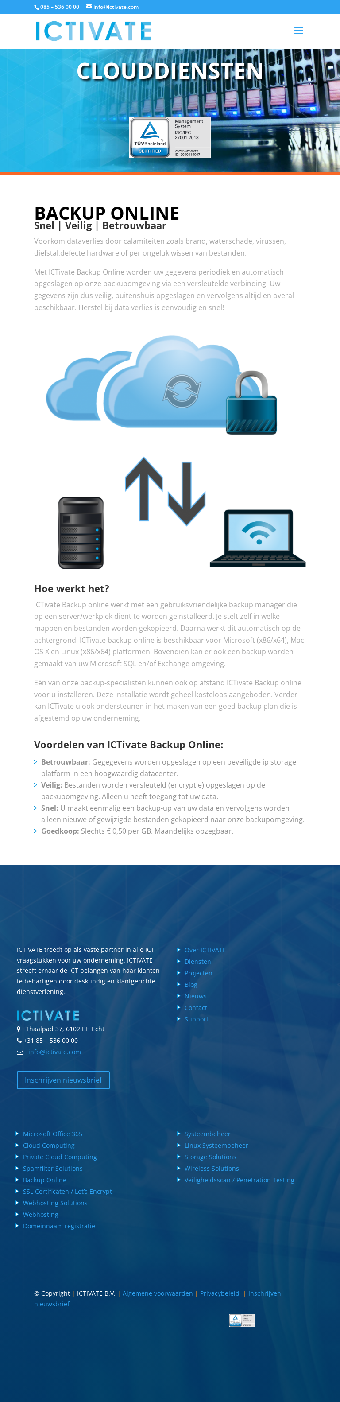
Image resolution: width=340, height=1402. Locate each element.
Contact (196, 1007)
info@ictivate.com (53, 1052)
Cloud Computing (49, 1145)
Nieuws (196, 996)
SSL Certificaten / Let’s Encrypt (67, 1191)
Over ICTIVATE (205, 950)
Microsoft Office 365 (52, 1134)
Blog (191, 984)
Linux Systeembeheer (216, 1145)
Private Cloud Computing (60, 1157)
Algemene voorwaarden (158, 1293)
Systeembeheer (208, 1134)
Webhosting (40, 1214)
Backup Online (44, 1180)
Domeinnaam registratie (59, 1226)
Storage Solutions (210, 1157)
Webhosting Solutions (55, 1203)
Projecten (198, 973)
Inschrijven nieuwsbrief (63, 1080)
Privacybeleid (221, 1293)
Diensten (198, 961)
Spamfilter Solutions (53, 1168)
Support (197, 1019)
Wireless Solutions (212, 1168)
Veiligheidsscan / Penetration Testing (239, 1180)
